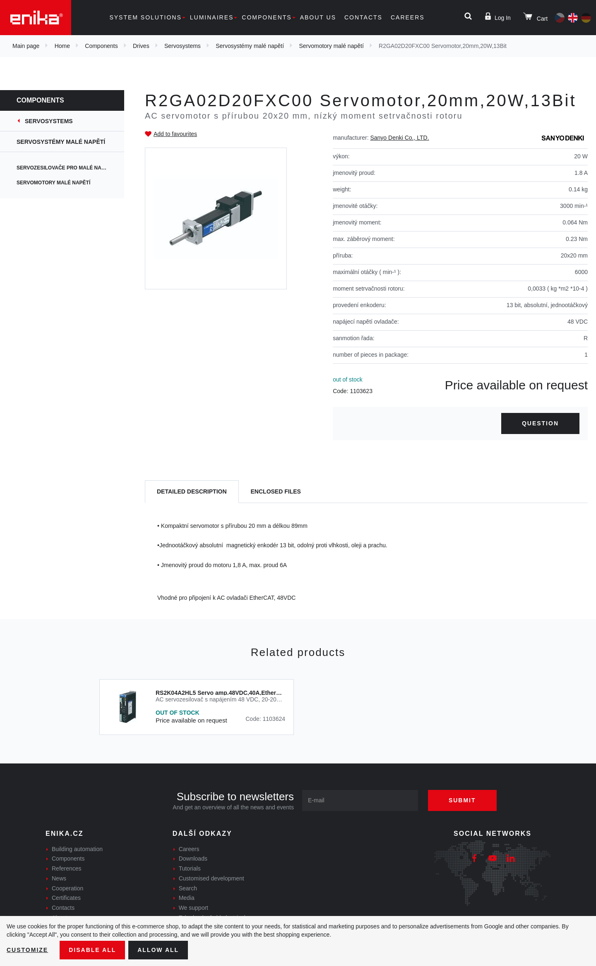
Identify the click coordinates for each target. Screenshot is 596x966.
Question (540, 423)
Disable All (92, 950)
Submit (462, 800)
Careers (408, 17)
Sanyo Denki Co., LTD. (399, 137)
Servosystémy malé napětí (250, 46)
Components (266, 17)
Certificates (66, 897)
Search (188, 888)
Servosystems (182, 46)
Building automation (77, 849)
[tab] (192, 491)
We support (193, 907)
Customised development (211, 878)
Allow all (158, 950)
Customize (27, 950)
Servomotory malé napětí (331, 46)
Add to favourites (175, 134)
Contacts (363, 17)
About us (318, 17)
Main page (25, 46)
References (67, 868)
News (59, 878)
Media (187, 897)
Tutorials (190, 868)
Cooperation (67, 888)
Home (62, 46)
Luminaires (212, 17)
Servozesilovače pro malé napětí (65, 168)
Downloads (193, 858)
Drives (141, 46)
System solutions (145, 17)
